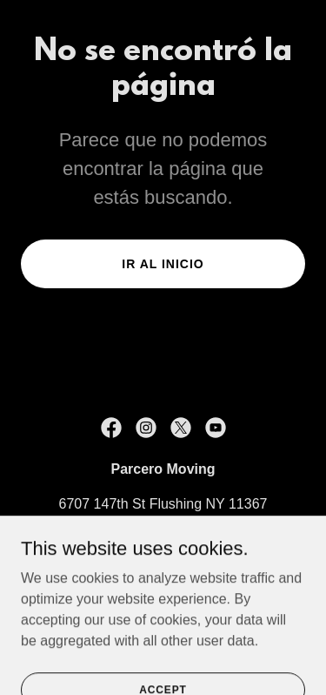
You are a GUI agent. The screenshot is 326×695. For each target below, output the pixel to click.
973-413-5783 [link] (163, 538)
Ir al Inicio (162, 264)
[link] (111, 427)
